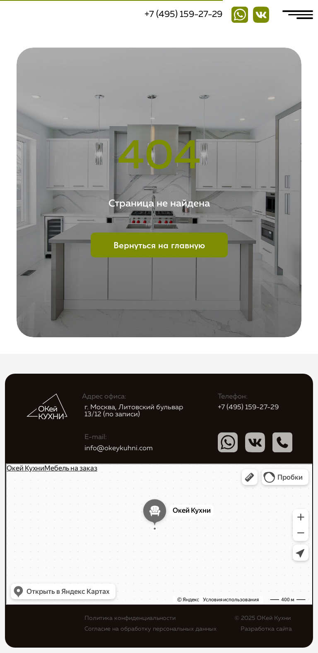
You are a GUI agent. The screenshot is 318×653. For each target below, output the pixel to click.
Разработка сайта (266, 629)
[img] (261, 15)
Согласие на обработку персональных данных (150, 629)
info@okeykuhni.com (118, 448)
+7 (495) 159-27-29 (183, 14)
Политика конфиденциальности (130, 618)
